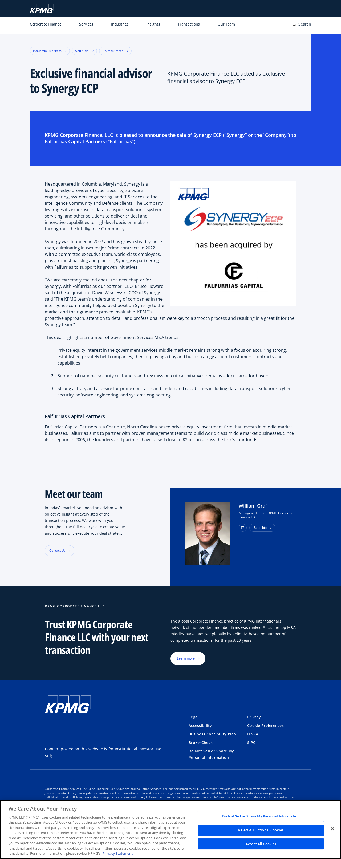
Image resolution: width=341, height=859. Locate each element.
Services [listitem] (86, 24)
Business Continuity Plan (212, 734)
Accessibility (200, 725)
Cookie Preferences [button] (265, 725)
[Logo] (68, 704)
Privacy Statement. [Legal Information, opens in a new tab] (118, 853)
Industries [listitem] (119, 24)
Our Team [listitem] (226, 24)
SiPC (251, 742)
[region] (170, 829)
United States (115, 50)
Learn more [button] (186, 658)
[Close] (332, 829)
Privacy (254, 716)
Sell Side (84, 50)
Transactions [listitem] (189, 24)
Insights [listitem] (153, 24)
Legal (193, 716)
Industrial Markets (50, 50)
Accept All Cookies (261, 843)
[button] (301, 24)
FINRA (252, 734)
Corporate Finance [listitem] (45, 24)
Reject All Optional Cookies (260, 830)
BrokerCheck (201, 742)
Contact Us (57, 550)
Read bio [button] (260, 527)
